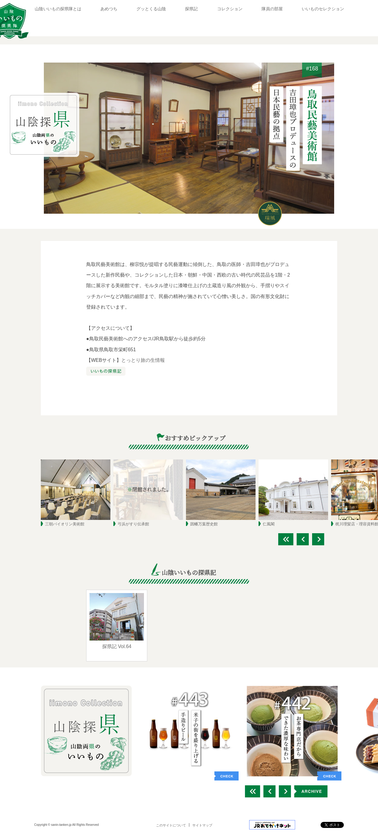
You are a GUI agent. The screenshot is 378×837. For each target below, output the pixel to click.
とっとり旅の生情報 (143, 360)
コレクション (230, 8)
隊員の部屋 (272, 8)
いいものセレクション (323, 8)
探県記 (191, 8)
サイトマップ (202, 825)
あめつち (108, 8)
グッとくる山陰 (151, 8)
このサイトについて (171, 825)
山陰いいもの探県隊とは (58, 8)
